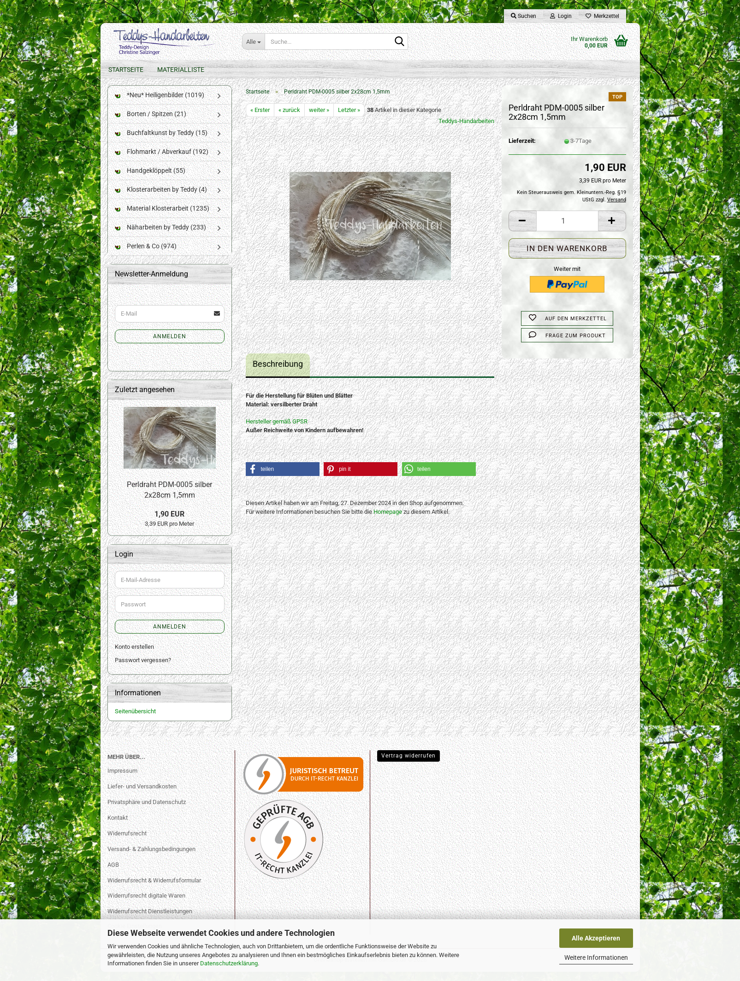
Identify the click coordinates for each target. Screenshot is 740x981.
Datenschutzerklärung (229, 963)
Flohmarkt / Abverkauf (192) (161, 160)
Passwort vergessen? (143, 669)
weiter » (319, 119)
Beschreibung (278, 373)
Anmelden (169, 345)
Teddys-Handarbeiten (466, 130)
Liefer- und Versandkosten (142, 795)
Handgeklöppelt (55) (150, 179)
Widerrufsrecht (127, 842)
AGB (113, 873)
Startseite (125, 69)
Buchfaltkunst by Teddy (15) (161, 142)
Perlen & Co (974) (146, 255)
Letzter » (349, 119)
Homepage (387, 520)
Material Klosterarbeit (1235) (162, 217)
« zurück (289, 119)
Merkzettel (602, 16)
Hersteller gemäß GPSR (277, 430)
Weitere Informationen (596, 957)
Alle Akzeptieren (596, 938)
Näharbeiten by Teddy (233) (160, 236)
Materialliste (180, 69)
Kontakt (117, 826)
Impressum (122, 779)
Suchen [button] (523, 16)
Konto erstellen (134, 655)
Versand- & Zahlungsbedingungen (151, 858)
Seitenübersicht (135, 720)
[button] (522, 230)
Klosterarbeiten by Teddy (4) (161, 198)
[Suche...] (253, 41)
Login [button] (561, 16)
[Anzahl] (567, 230)
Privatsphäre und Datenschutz (146, 811)
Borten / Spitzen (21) (150, 123)
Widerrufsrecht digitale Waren (146, 904)
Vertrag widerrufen (408, 765)
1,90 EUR (169, 523)
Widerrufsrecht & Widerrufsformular (154, 889)
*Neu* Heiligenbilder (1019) (159, 104)
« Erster (260, 119)
